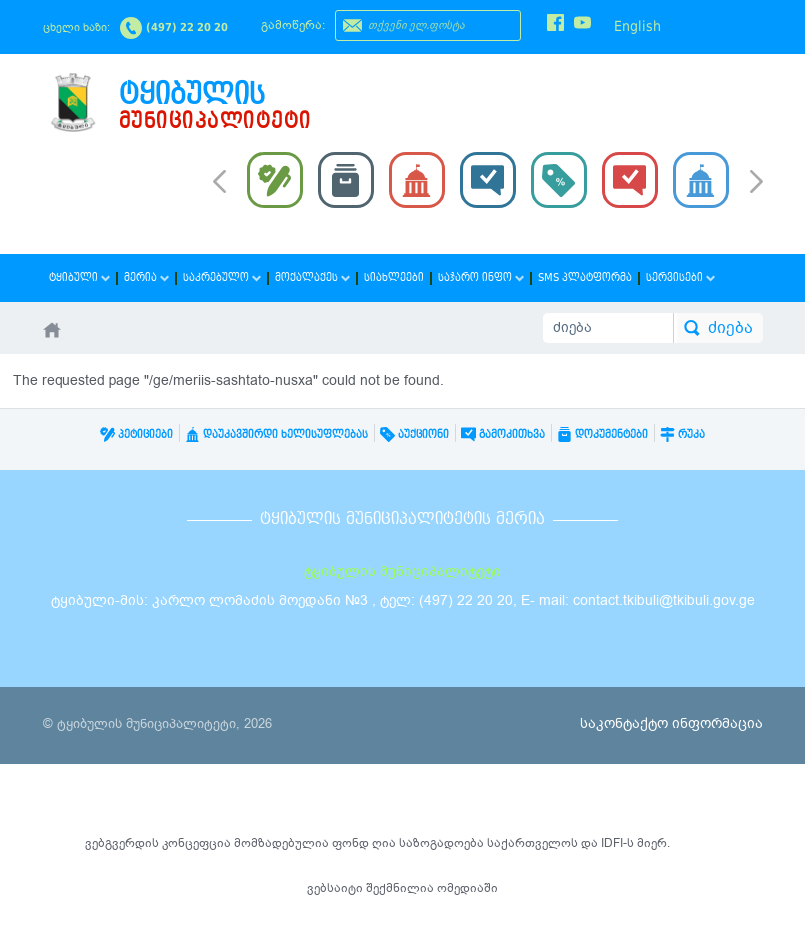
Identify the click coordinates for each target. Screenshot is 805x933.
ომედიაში (467, 888)
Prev (219, 180)
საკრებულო (222, 277)
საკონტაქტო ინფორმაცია (671, 723)
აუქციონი (414, 434)
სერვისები (680, 277)
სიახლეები (394, 277)
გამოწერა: (293, 25)
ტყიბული (79, 277)
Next (756, 183)
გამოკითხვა (503, 434)
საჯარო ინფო (481, 277)
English (637, 26)
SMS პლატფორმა (585, 277)
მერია (146, 277)
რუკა (682, 434)
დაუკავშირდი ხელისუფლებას (276, 434)
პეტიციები (136, 434)
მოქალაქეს (312, 277)
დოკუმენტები (602, 434)
